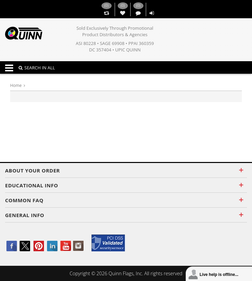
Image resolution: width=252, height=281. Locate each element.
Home (16, 85)
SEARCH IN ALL (37, 68)
